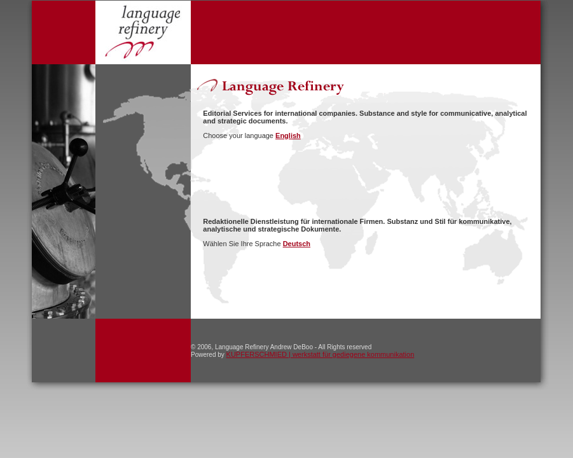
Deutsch (296, 243)
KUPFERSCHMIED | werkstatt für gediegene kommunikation (320, 354)
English (288, 135)
